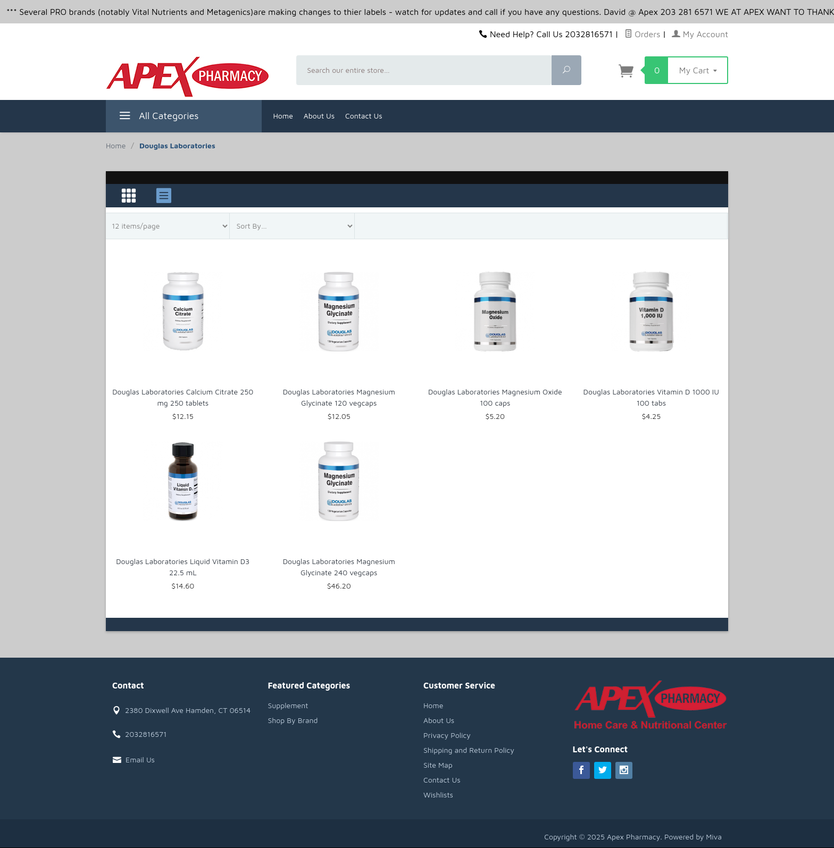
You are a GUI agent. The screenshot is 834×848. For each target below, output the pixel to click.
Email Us (140, 759)
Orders (642, 34)
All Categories (157, 117)
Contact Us (363, 115)
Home (283, 115)
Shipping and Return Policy (468, 749)
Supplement (288, 705)
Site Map (438, 764)
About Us (319, 115)
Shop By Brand (293, 720)
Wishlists (438, 794)
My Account (700, 34)
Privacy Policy (447, 735)
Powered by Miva (693, 836)
